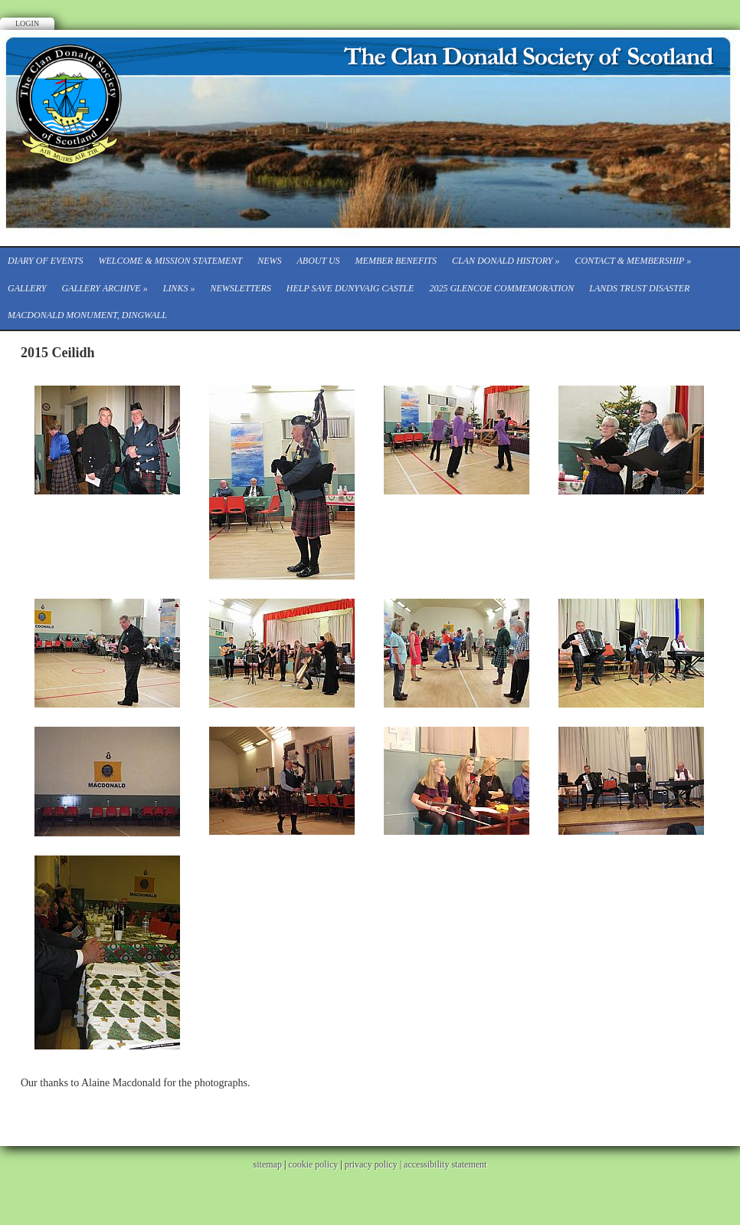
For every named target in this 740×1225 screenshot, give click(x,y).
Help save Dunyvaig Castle (350, 288)
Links (179, 288)
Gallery (27, 288)
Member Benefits (396, 260)
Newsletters (240, 288)
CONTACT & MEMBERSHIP (633, 260)
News (269, 260)
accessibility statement (445, 1164)
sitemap (268, 1164)
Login (27, 23)
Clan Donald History (506, 260)
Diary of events (45, 260)
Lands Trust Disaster (639, 288)
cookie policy (313, 1164)
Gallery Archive (104, 288)
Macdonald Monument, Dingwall (87, 315)
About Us (317, 260)
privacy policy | (374, 1164)
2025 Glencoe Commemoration (501, 288)
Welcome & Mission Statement (170, 260)
